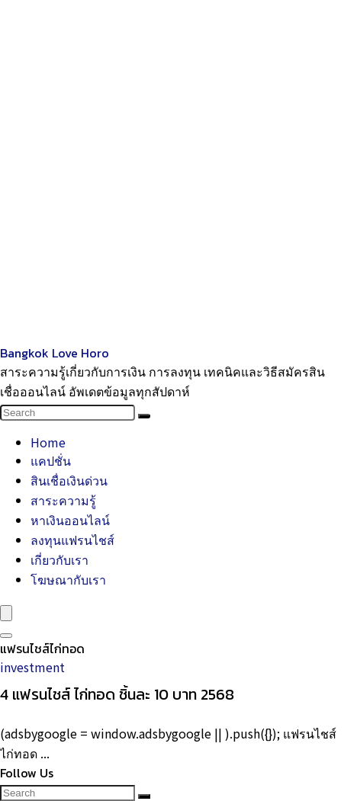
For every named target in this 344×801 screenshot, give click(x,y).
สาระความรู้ (63, 500)
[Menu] (6, 613)
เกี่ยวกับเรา (59, 559)
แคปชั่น (51, 460)
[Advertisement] (172, 172)
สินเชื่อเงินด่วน (69, 480)
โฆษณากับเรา (68, 579)
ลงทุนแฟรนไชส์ (72, 539)
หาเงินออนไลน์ (70, 520)
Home (48, 442)
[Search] (144, 416)
